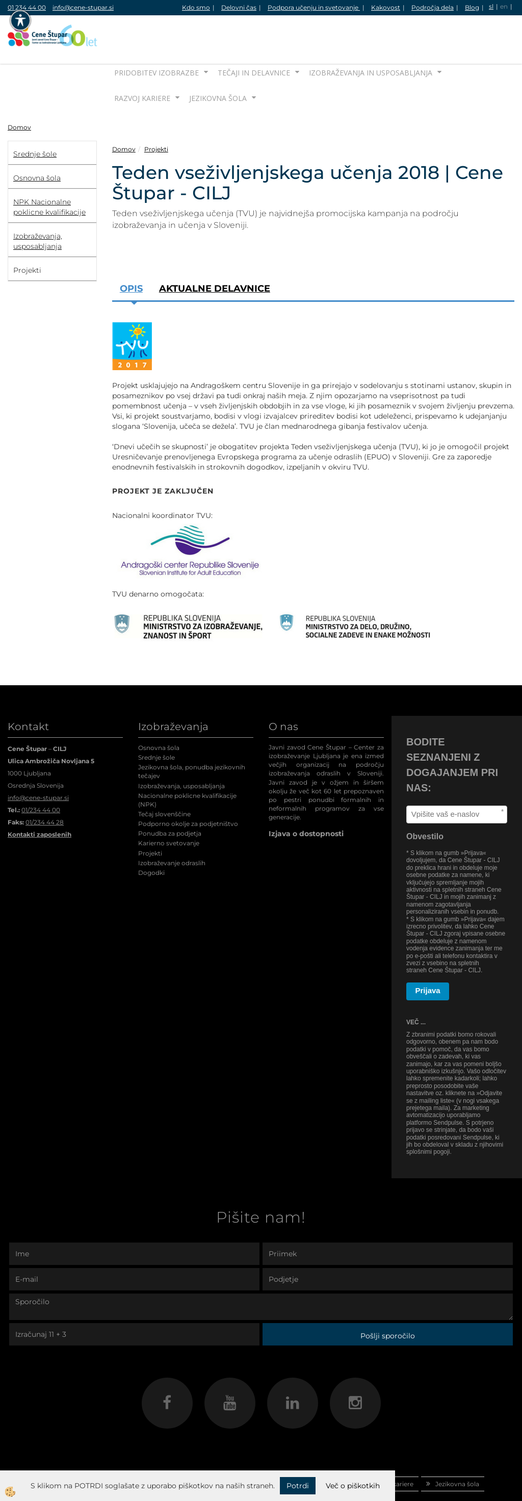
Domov (19, 95)
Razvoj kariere (142, 66)
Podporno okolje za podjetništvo (188, 791)
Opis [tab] (131, 256)
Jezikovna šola (218, 66)
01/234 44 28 (44, 790)
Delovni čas (238, 7)
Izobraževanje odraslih (171, 831)
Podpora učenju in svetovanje (314, 7)
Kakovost (385, 7)
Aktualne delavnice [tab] (214, 256)
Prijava (427, 958)
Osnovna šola (158, 715)
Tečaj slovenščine (164, 782)
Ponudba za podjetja (169, 802)
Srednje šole (156, 725)
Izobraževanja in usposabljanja (370, 40)
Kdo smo (196, 7)
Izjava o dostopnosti (306, 802)
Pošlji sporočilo (387, 1303)
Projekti (156, 117)
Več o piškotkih (353, 1485)
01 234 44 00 (27, 7)
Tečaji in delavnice (254, 40)
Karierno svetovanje (168, 811)
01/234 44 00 (40, 778)
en (504, 6)
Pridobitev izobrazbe (156, 40)
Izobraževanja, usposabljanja (181, 754)
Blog (472, 7)
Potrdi (297, 1485)
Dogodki (151, 840)
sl (491, 6)
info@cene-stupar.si (83, 7)
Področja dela (432, 7)
